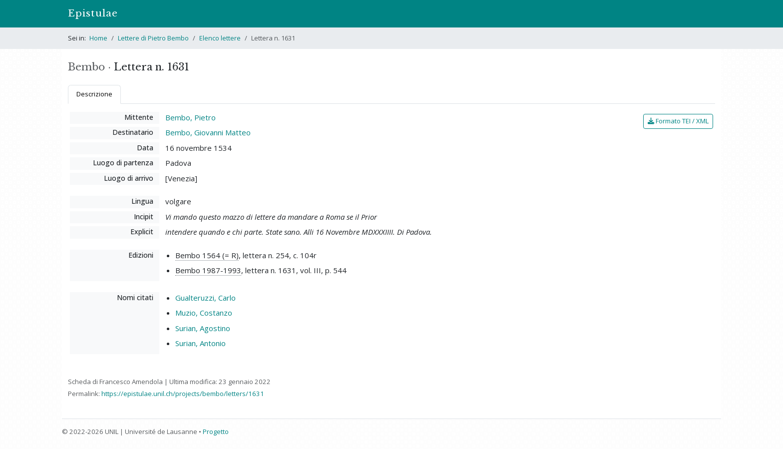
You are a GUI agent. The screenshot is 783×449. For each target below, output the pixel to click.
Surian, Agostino (202, 328)
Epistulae (93, 13)
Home (98, 37)
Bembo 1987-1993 (208, 270)
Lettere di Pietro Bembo (153, 37)
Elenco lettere (220, 37)
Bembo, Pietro (190, 117)
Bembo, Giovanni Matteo (208, 132)
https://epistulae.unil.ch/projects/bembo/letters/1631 (182, 393)
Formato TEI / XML (678, 120)
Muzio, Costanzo (203, 313)
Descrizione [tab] (94, 93)
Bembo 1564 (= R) (207, 255)
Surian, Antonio (200, 343)
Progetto (216, 431)
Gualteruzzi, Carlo (205, 298)
